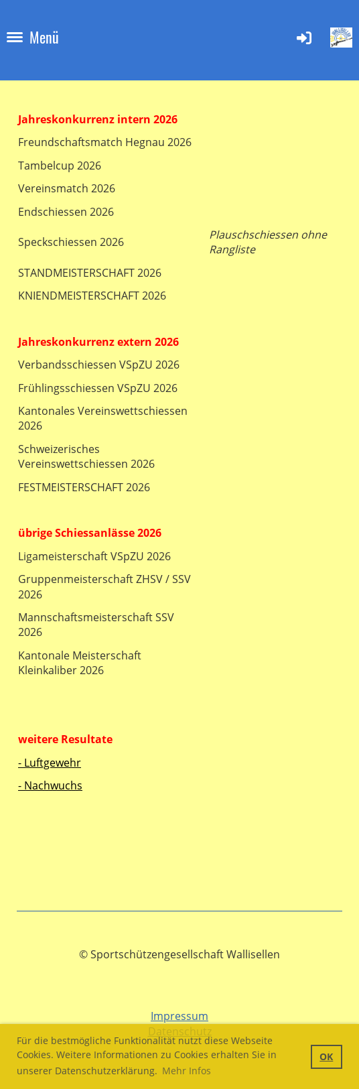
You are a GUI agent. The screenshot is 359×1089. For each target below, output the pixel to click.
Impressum (179, 1016)
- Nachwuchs (50, 785)
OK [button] (326, 1056)
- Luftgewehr (49, 762)
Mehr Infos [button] (186, 1070)
